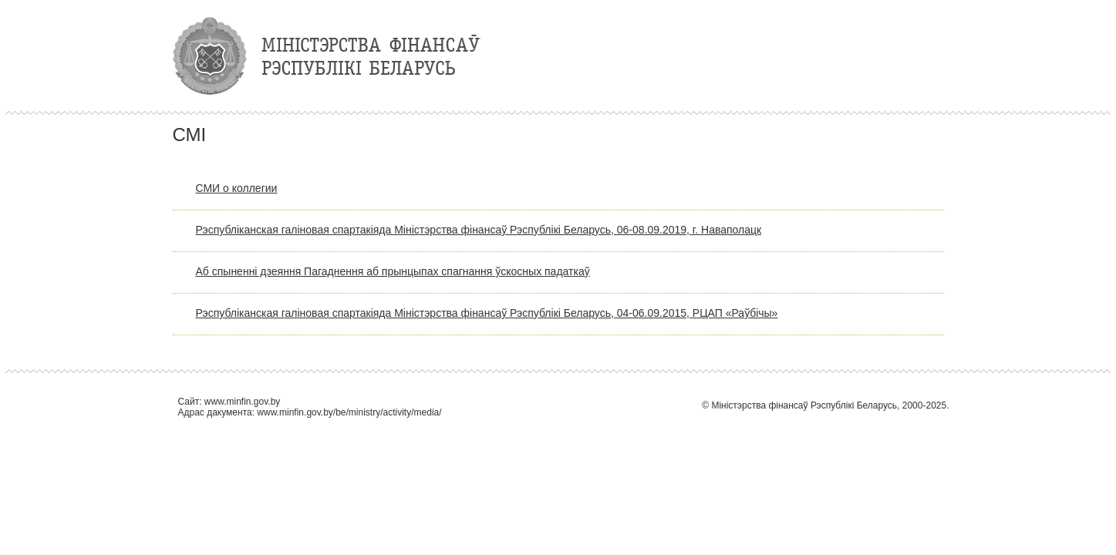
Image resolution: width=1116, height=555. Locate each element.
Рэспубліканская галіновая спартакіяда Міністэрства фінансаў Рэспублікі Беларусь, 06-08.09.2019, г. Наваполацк (479, 230)
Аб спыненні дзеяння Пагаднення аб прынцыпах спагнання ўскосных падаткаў (393, 271)
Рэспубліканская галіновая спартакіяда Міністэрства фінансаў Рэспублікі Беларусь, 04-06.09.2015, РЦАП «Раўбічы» (487, 313)
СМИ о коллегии (237, 188)
